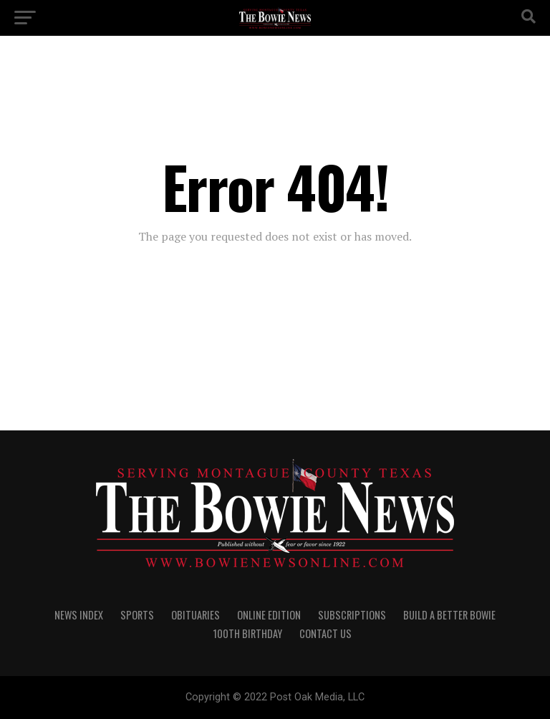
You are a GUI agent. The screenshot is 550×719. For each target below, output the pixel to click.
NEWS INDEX (78, 614)
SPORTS (137, 614)
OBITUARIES (195, 614)
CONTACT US (325, 633)
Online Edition (269, 614)
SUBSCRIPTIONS (352, 614)
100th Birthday (247, 633)
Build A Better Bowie (449, 614)
